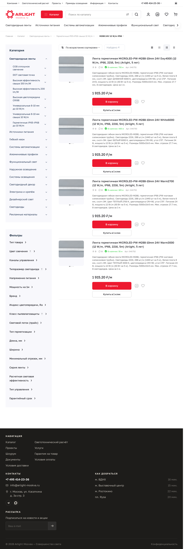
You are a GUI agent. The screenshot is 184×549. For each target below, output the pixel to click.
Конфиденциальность (164, 544)
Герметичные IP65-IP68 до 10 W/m (26, 124)
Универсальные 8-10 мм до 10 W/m (26, 107)
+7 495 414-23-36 (150, 3)
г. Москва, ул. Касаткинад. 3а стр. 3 (26, 493)
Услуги (39, 447)
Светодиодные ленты (22, 58)
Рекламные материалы (23, 214)
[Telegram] (8, 503)
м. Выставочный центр (109, 485)
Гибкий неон (17, 139)
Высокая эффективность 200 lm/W (29, 90)
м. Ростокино (103, 491)
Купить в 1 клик (112, 110)
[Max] (16, 503)
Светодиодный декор (22, 184)
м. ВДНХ (100, 479)
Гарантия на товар (46, 453)
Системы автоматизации (24, 146)
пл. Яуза (100, 497)
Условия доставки (17, 465)
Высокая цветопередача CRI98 (26, 99)
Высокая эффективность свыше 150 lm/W (26, 82)
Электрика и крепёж (22, 191)
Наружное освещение (22, 169)
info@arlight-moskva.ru (25, 485)
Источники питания (21, 131)
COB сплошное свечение (21, 68)
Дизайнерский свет (21, 199)
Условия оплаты (45, 459)
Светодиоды (16, 206)
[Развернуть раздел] (45, 68)
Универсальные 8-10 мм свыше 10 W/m (26, 116)
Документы (13, 459)
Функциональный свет (23, 161)
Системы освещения (22, 176)
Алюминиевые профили (23, 154)
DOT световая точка (24, 74)
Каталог (11, 442)
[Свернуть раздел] (46, 58)
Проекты (11, 447)
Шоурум (11, 453)
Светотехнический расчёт (51, 442)
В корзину (112, 101)
